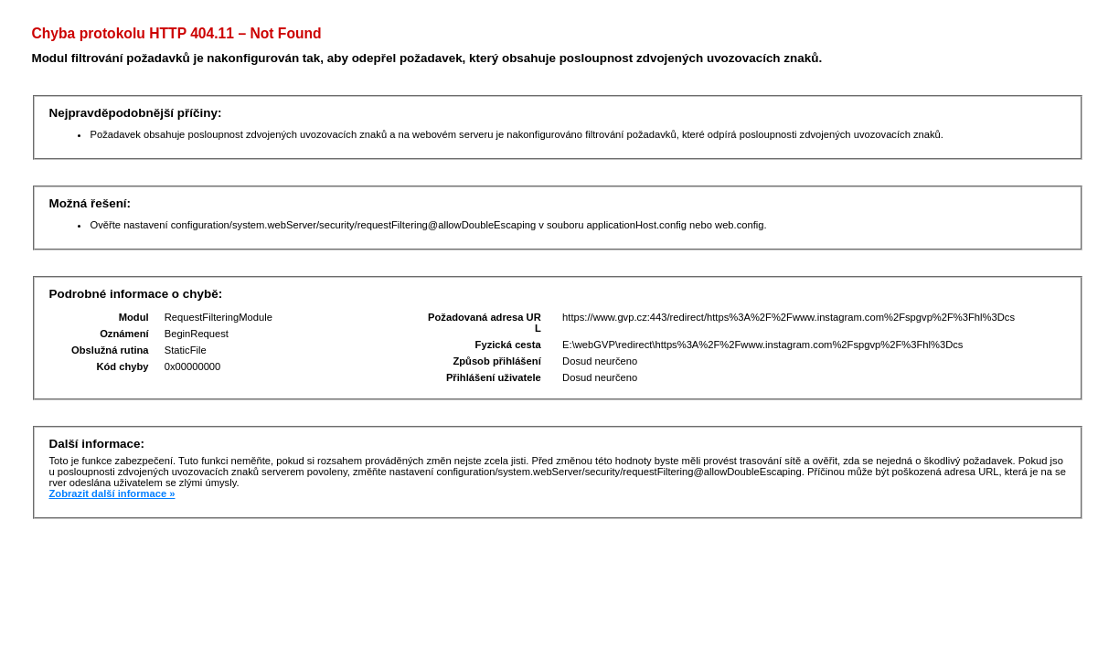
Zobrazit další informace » (111, 493)
